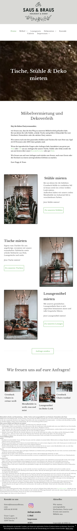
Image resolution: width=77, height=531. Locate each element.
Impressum (32, 519)
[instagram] (30, 506)
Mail (13, 149)
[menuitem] (13, 31)
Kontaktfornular (37, 151)
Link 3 (30, 526)
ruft (20, 149)
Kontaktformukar (62, 488)
